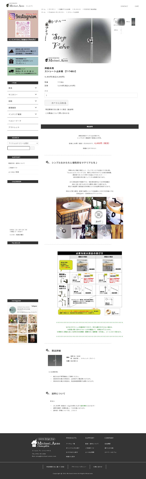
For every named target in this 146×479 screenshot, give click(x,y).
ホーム (43, 9)
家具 (10, 88)
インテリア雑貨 (15, 114)
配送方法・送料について (17, 163)
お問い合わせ (97, 467)
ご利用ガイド (13, 168)
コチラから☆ (92, 148)
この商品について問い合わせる (57, 113)
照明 (10, 101)
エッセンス (77, 9)
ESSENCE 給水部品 (90, 9)
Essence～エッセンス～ (56, 12)
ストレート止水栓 (73, 12)
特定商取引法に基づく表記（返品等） (60, 109)
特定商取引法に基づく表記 (55, 467)
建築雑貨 (12, 107)
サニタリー (52, 9)
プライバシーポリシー (79, 467)
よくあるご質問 (14, 172)
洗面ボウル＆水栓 (64, 9)
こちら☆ (74, 410)
